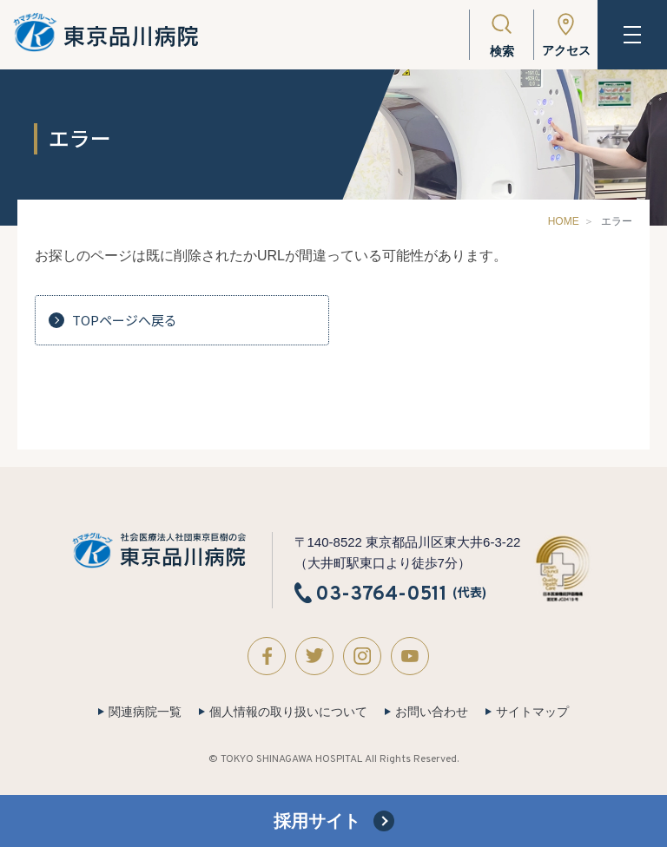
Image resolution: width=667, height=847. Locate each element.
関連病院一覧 (145, 712)
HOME (563, 221)
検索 (502, 51)
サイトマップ (532, 712)
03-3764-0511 (381, 593)
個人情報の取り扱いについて (288, 712)
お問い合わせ (431, 712)
